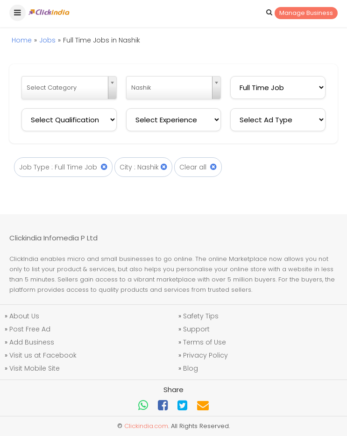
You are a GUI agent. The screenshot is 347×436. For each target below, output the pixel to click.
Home (22, 40)
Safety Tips (201, 316)
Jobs (47, 40)
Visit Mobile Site (34, 368)
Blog (190, 368)
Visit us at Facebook (43, 355)
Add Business (31, 342)
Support (196, 329)
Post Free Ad (29, 329)
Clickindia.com (146, 426)
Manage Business (306, 12)
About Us (24, 316)
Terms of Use (204, 342)
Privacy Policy (205, 355)
